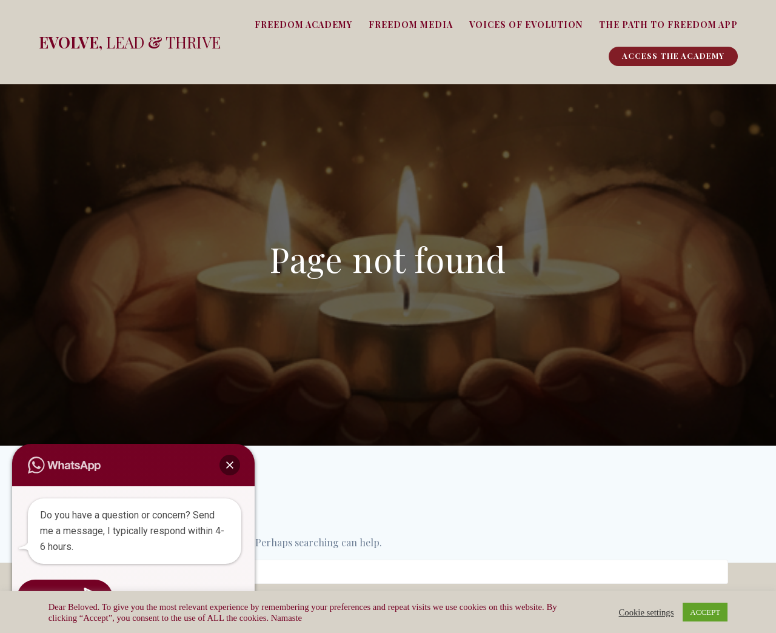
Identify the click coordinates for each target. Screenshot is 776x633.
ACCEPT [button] (705, 612)
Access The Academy (673, 55)
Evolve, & (130, 42)
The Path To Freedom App (668, 24)
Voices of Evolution (526, 24)
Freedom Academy (303, 24)
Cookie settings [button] (646, 612)
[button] (229, 465)
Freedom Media (411, 24)
